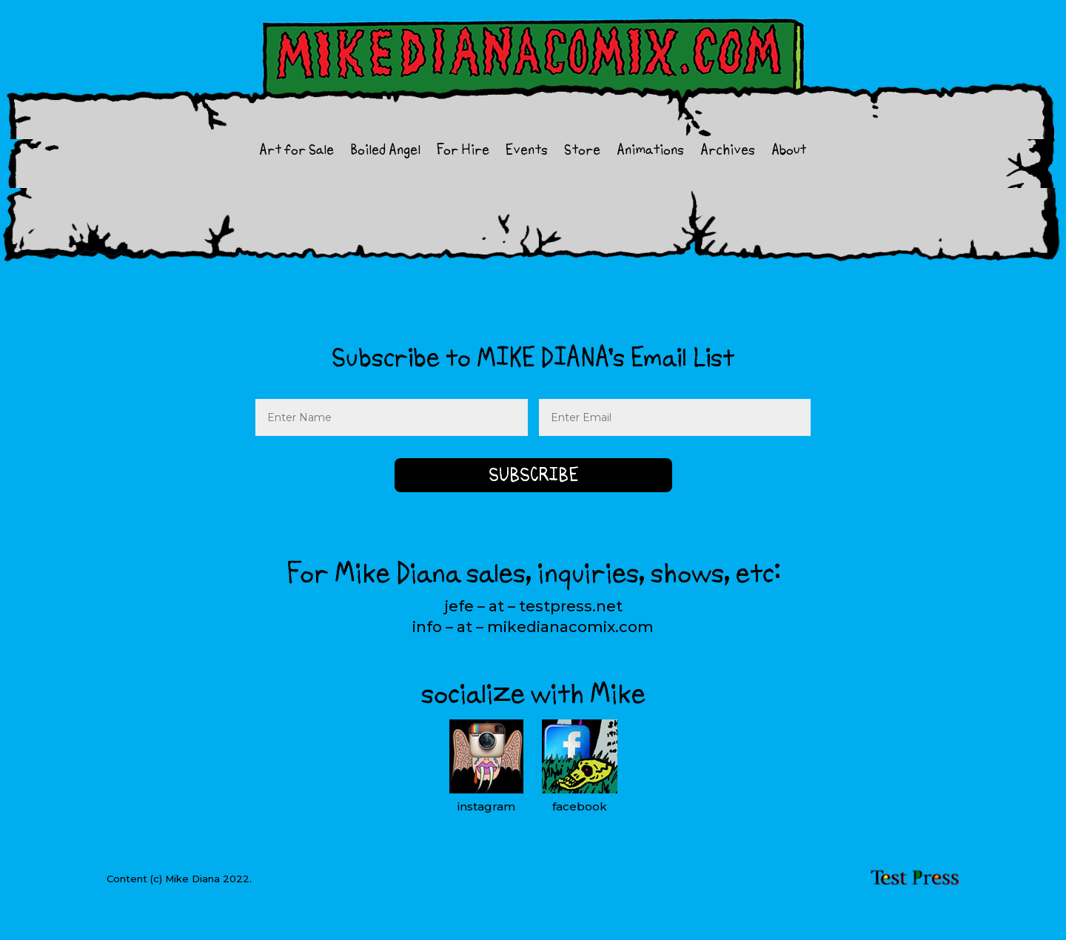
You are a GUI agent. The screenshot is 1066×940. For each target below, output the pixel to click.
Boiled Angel (385, 152)
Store (582, 152)
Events (527, 152)
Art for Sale (296, 152)
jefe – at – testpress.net (533, 606)
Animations (650, 152)
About (788, 152)
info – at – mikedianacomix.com (533, 627)
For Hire (463, 152)
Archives (727, 152)
